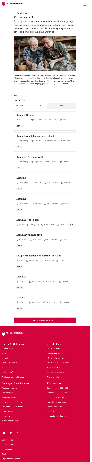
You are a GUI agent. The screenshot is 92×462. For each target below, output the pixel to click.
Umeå (49, 407)
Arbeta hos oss (8, 411)
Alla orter (50, 411)
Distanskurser (7, 349)
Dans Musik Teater (9, 363)
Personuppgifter (8, 449)
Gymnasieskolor (53, 353)
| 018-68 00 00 (60, 402)
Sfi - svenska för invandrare (58, 358)
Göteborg (50, 393)
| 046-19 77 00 (58, 397)
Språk (4, 353)
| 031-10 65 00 (61, 392)
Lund (49, 397)
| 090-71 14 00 (59, 406)
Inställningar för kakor (10, 421)
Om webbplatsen (9, 440)
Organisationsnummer (11, 459)
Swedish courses (9, 397)
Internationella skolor (55, 372)
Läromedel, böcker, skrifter (12, 407)
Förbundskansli (53, 416)
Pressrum (6, 416)
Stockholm (51, 388)
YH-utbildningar (53, 349)
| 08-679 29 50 (66, 416)
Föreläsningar (7, 393)
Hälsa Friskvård (8, 372)
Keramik (5, 358)
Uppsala (50, 402)
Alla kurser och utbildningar (13, 377)
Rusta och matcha (9, 388)
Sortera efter (19, 100)
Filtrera (62, 106)
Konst (4, 367)
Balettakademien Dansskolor (58, 363)
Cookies (5, 454)
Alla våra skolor (53, 377)
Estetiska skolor (53, 367)
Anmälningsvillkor (9, 445)
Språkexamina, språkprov (12, 402)
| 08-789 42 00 (62, 388)
